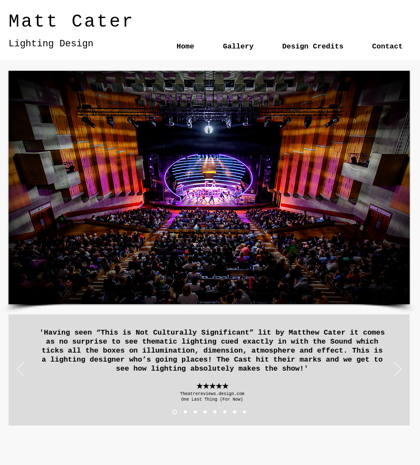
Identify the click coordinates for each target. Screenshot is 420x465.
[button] (209, 187)
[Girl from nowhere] (234, 412)
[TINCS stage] (205, 412)
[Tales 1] (185, 412)
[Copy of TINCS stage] (214, 412)
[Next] (398, 370)
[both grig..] (195, 412)
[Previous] (20, 370)
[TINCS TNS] (224, 412)
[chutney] (244, 412)
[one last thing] (174, 412)
